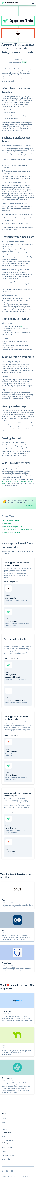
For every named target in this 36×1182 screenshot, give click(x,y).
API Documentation (8, 1140)
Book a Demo (6, 524)
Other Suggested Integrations (11, 532)
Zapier (22, 326)
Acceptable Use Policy (9, 1155)
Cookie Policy (6, 1151)
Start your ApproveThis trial (10, 481)
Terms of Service (7, 1147)
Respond (4, 1126)
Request (4, 1130)
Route (3, 1122)
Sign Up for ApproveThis (10, 520)
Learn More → (30, 505)
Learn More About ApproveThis (12, 527)
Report (4, 1118)
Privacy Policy (6, 1159)
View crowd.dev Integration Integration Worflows (17, 529)
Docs (3, 1136)
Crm (25, 62)
